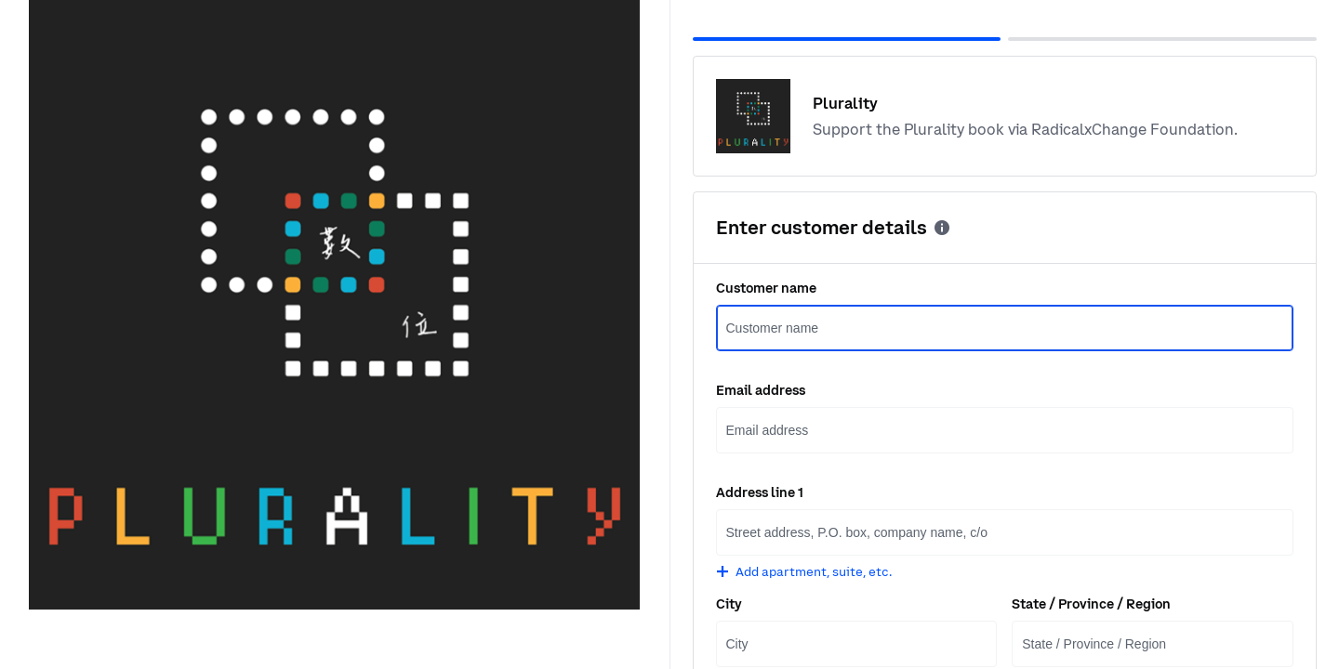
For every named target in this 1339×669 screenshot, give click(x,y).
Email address (760, 390)
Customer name (766, 288)
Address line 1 (759, 492)
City (729, 604)
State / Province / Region (1091, 604)
